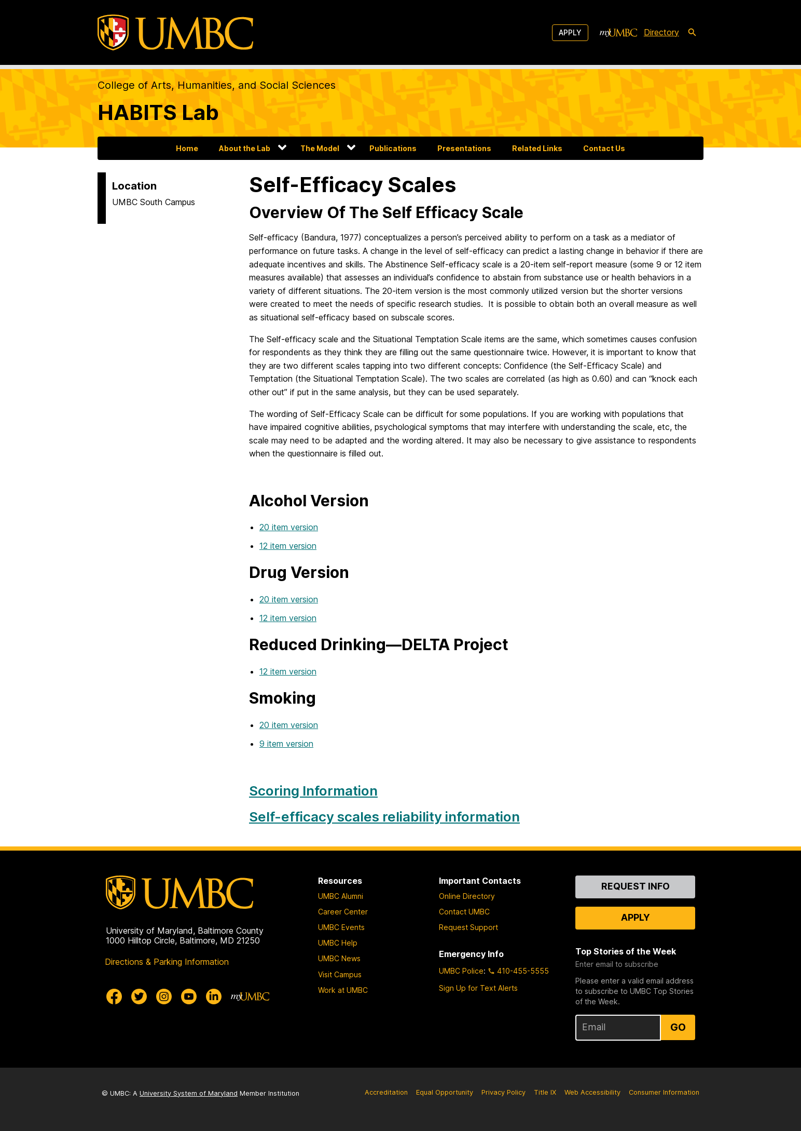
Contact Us (604, 148)
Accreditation (386, 1092)
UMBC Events (341, 927)
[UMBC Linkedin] (213, 996)
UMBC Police (461, 970)
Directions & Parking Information (167, 962)
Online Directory (467, 896)
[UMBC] (175, 32)
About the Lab (244, 148)
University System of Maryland (189, 1093)
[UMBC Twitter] (139, 996)
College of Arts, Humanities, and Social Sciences (217, 85)
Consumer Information (664, 1092)
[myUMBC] (618, 32)
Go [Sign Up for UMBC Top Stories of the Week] (678, 1027)
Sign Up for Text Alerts (478, 988)
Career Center (343, 911)
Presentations (464, 148)
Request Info (635, 886)
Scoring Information (313, 791)
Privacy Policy (503, 1092)
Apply (570, 32)
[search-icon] (692, 32)
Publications (393, 148)
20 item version (288, 527)
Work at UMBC (343, 990)
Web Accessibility (592, 1092)
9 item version (286, 743)
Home (187, 148)
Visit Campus (340, 974)
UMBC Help (337, 942)
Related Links (537, 148)
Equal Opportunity (444, 1092)
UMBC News (339, 958)
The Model (319, 148)
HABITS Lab (158, 112)
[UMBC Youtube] (188, 996)
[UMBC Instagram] (164, 996)
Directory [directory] (661, 32)
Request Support (468, 927)
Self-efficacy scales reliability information (384, 817)
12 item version (287, 546)
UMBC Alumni (340, 896)
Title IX (545, 1092)
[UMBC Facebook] (114, 996)
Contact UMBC (464, 911)
